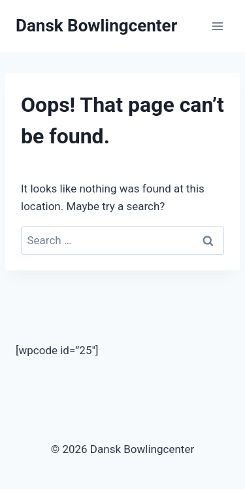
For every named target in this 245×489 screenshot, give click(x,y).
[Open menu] (217, 26)
